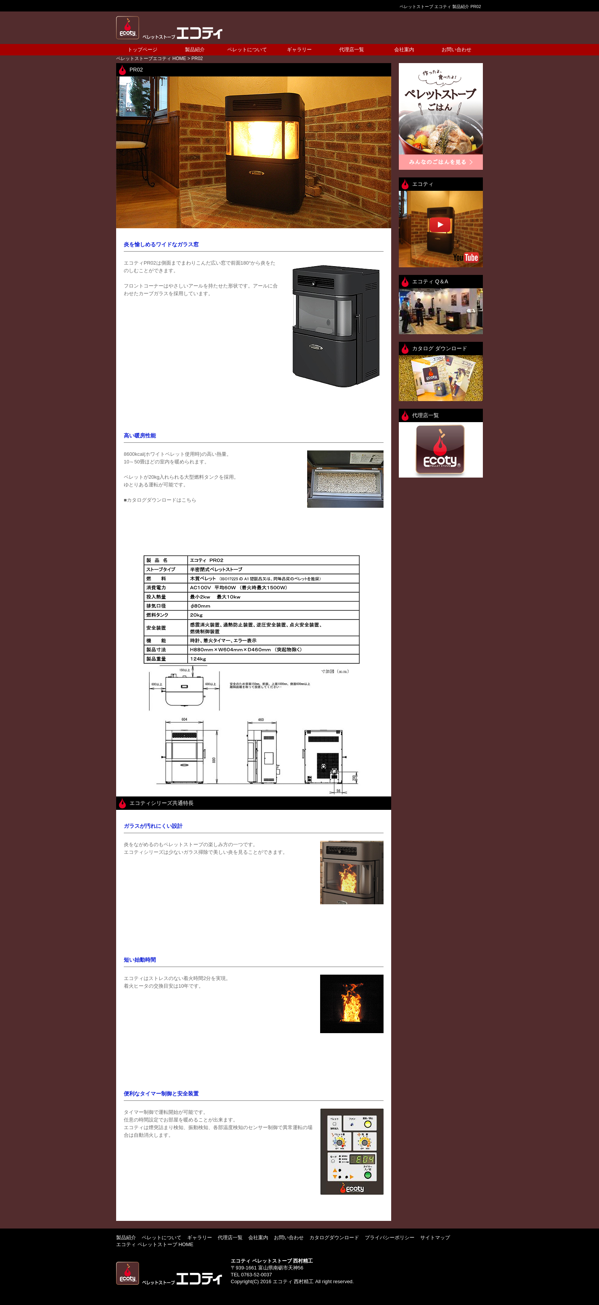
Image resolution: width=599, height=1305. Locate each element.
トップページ (142, 49)
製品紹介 (195, 49)
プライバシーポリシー (389, 1237)
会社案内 (404, 49)
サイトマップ (435, 1237)
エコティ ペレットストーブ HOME (154, 1244)
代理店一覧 (351, 49)
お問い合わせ (456, 49)
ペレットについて (247, 49)
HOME (151, 58)
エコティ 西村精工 (293, 1281)
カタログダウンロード (334, 1237)
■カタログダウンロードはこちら (160, 500)
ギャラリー (299, 49)
